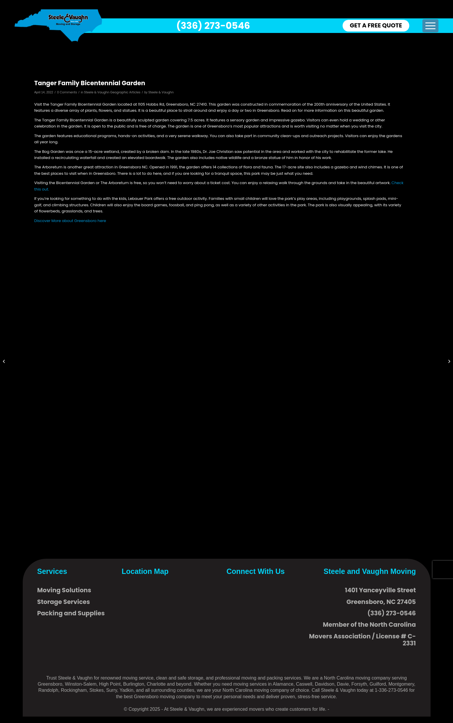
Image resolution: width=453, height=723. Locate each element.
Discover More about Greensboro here (70, 220)
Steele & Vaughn (161, 92)
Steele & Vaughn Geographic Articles (112, 92)
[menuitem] (430, 25)
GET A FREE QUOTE (376, 25)
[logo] (58, 25)
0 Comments (67, 92)
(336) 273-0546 (213, 25)
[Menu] (430, 25)
